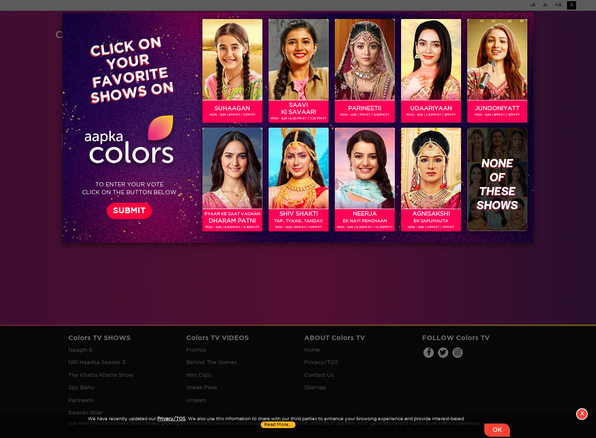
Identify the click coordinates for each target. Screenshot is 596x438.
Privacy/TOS (171, 423)
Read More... (278, 429)
